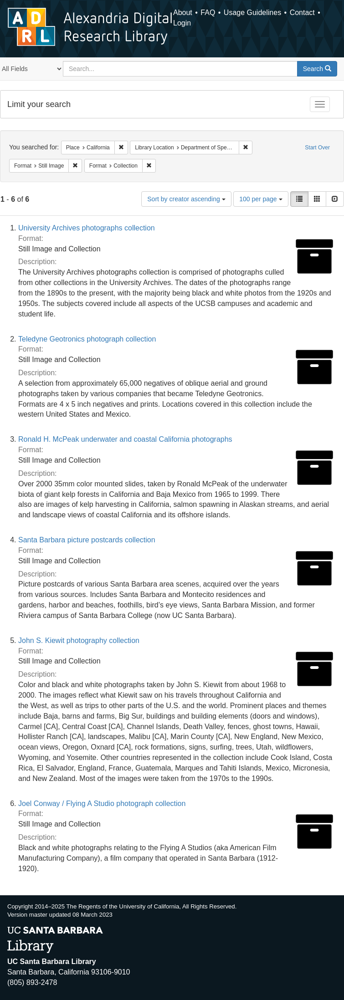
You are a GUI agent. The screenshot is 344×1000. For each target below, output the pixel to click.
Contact (302, 12)
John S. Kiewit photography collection (78, 640)
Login (182, 23)
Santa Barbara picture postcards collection (86, 540)
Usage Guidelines (252, 12)
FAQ (207, 12)
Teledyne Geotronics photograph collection (87, 339)
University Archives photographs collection (86, 228)
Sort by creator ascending (186, 199)
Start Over (317, 147)
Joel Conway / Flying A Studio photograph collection (101, 803)
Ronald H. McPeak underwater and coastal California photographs (125, 439)
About (182, 12)
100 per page (260, 199)
